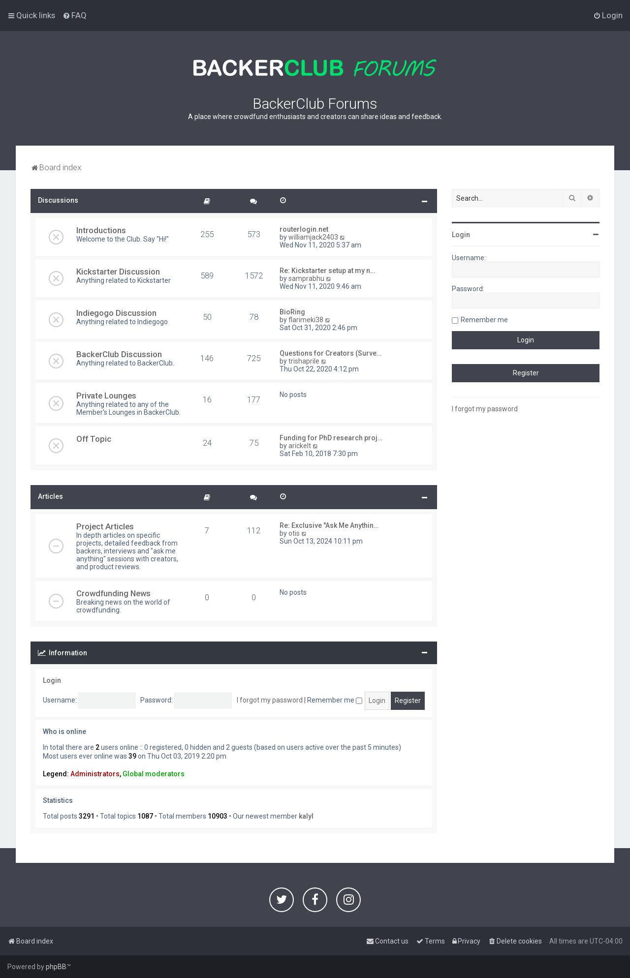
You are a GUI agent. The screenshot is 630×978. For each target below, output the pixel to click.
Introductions (101, 230)
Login (52, 680)
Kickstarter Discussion (118, 271)
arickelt (299, 446)
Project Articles (105, 526)
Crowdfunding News (113, 593)
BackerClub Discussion (119, 354)
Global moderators (154, 774)
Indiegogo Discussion (116, 313)
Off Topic (93, 439)
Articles (50, 496)
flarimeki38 (305, 320)
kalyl (306, 816)
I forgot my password (270, 700)
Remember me (334, 700)
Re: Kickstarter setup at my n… (327, 271)
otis (294, 533)
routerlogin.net (304, 229)
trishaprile (303, 361)
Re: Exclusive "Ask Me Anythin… (329, 525)
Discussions (58, 200)
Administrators (95, 774)
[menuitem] (75, 15)
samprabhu (306, 278)
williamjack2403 (313, 237)
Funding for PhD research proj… (331, 438)
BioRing (292, 312)
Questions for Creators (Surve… (330, 353)
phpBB (56, 967)
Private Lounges (106, 395)
